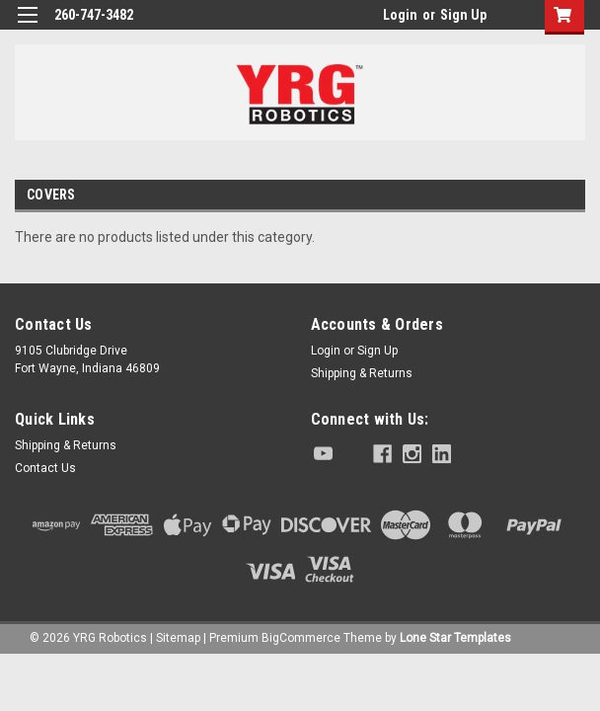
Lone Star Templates (455, 638)
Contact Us (45, 468)
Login (400, 15)
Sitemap (178, 638)
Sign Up (463, 15)
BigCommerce (301, 638)
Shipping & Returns (361, 373)
